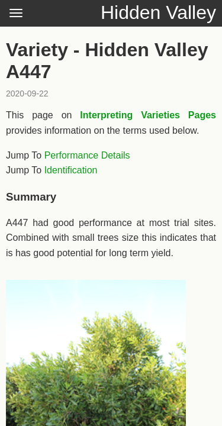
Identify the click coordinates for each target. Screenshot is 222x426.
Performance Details (87, 155)
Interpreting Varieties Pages (148, 115)
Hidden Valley (158, 12)
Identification (71, 170)
